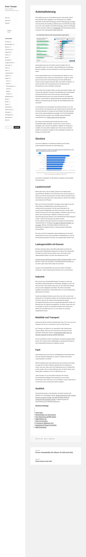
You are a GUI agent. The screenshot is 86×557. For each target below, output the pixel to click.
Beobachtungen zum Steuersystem (45, 415)
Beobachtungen (8, 44)
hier (55, 21)
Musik (6, 99)
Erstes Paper (39, 412)
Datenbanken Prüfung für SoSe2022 (45, 425)
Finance (7, 54)
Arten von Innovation (41, 421)
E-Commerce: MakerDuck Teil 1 (44, 423)
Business (7, 47)
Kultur (6, 68)
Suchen (17, 127)
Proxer (6, 104)
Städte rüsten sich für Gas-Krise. (56, 117)
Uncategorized (8, 114)
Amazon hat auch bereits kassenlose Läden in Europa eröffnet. (53, 259)
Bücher (7, 83)
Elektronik (7, 52)
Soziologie (7, 112)
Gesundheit (7, 60)
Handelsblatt (57, 28)
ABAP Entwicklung (40, 427)
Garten (6, 57)
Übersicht (7, 23)
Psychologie (8, 107)
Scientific (8, 94)
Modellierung (8, 96)
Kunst (6, 70)
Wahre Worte (8, 117)
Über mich (7, 17)
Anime (7, 81)
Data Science (8, 49)
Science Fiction (8, 109)
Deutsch (9, 30)
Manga (7, 91)
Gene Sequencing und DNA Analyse (45, 417)
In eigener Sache (9, 62)
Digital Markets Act (41, 419)
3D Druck (7, 41)
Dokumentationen (10, 86)
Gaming (8, 88)
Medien (7, 78)
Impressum (7, 20)
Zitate (6, 120)
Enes (46, 439)
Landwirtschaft (8, 73)
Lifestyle (7, 75)
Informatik (7, 65)
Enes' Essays (11, 6)
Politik (6, 101)
